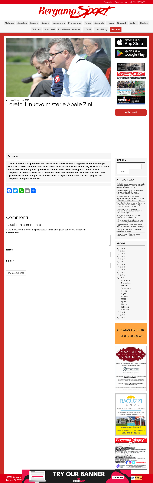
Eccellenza (59, 23)
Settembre (126, 288)
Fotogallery (109, 2)
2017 (122, 272)
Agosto (124, 291)
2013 (122, 315)
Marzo (124, 304)
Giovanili (122, 23)
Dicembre (125, 280)
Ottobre (124, 285)
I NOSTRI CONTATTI (137, 2)
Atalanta (9, 23)
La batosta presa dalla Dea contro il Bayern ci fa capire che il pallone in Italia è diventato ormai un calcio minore (130, 198)
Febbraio (125, 307)
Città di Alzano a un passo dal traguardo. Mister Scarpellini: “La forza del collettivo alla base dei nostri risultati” (131, 185)
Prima (88, 23)
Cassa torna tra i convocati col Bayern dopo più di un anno (129, 230)
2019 (122, 267)
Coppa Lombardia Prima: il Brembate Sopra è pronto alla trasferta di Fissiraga (130, 225)
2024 (122, 253)
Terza (110, 23)
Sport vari (49, 29)
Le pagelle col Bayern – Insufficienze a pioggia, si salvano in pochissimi (130, 216)
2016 (122, 275)
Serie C (34, 23)
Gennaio (125, 309)
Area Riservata (121, 2)
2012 (122, 317)
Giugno (124, 296)
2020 (122, 264)
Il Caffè (87, 29)
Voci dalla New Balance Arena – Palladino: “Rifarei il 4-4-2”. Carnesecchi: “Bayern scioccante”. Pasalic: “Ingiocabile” (131, 204)
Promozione (74, 23)
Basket (144, 23)
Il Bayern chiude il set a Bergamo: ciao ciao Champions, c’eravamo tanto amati (130, 221)
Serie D (45, 23)
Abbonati (115, 29)
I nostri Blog (101, 29)
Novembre (126, 283)
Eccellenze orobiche (69, 29)
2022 (122, 259)
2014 (122, 312)
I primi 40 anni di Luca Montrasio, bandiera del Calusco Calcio (128, 235)
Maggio (124, 299)
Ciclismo (36, 29)
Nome (9, 249)
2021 (122, 261)
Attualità (22, 23)
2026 (122, 248)
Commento (12, 232)
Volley (133, 23)
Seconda (99, 23)
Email (9, 260)
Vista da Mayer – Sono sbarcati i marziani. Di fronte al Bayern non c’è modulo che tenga (129, 211)
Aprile (123, 301)
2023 (122, 256)
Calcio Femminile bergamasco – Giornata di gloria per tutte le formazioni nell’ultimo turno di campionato (130, 192)
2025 (122, 251)
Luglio (123, 293)
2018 (122, 269)
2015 (122, 277)
